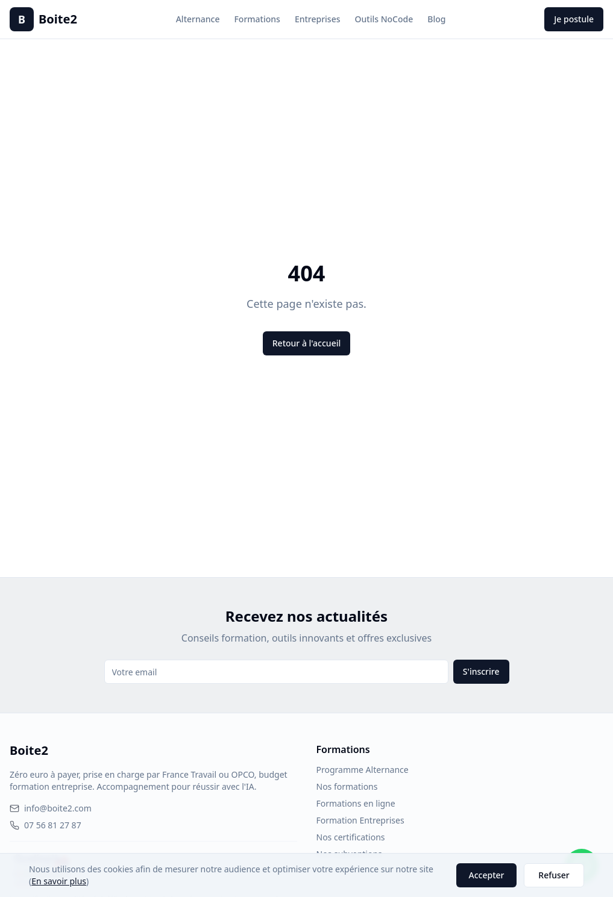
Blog (436, 19)
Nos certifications (350, 837)
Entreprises (318, 19)
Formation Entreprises (360, 820)
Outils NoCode (384, 19)
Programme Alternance (362, 769)
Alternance (198, 19)
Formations (257, 19)
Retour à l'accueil (306, 343)
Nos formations (347, 786)
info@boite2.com (51, 808)
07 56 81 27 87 (45, 825)
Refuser (553, 875)
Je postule (574, 19)
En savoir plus (58, 881)
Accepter (487, 875)
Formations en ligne (355, 803)
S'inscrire (481, 671)
